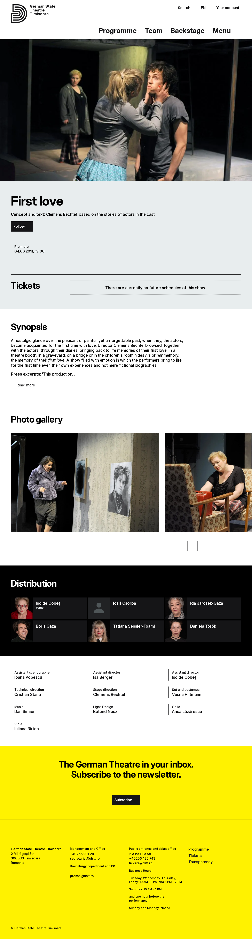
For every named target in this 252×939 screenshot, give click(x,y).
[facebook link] (114, 833)
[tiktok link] (138, 833)
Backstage (188, 30)
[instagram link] (126, 833)
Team (154, 30)
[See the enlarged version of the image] (85, 482)
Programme (118, 30)
